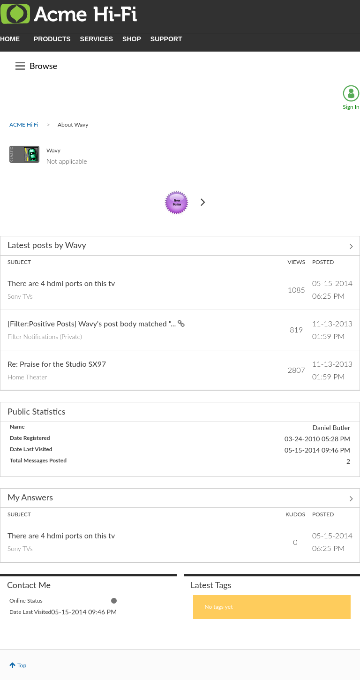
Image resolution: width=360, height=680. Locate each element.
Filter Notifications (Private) (45, 336)
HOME (10, 39)
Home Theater (27, 377)
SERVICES (96, 39)
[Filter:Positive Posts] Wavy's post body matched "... (93, 323)
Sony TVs (20, 296)
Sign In (351, 106)
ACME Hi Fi (23, 124)
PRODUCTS (52, 39)
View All (180, 246)
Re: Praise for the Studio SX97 (57, 363)
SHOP (131, 39)
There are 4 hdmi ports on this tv (61, 283)
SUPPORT (166, 39)
